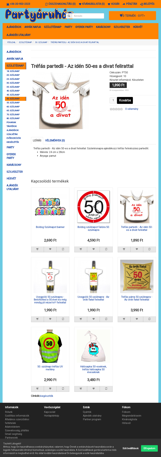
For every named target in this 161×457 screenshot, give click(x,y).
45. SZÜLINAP (13, 95)
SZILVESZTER (122, 27)
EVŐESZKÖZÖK (14, 138)
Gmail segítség (13, 433)
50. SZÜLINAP (13, 98)
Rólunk (9, 411)
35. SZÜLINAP (13, 87)
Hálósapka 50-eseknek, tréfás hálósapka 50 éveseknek (93, 369)
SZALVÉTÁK (12, 134)
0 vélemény (131, 108)
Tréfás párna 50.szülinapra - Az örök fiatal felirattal (136, 298)
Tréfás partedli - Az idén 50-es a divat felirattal (137, 228)
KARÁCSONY (103, 27)
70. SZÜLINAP (13, 114)
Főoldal (11, 42)
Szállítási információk (17, 415)
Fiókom (126, 411)
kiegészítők (46, 395)
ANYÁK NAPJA (32, 27)
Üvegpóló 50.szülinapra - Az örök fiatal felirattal (93, 298)
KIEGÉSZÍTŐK (13, 142)
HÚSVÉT (138, 27)
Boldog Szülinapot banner (50, 227)
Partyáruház (151, 452)
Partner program (92, 419)
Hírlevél (126, 423)
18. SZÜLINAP (13, 71)
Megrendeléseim (131, 415)
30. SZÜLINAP (13, 83)
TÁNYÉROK (12, 126)
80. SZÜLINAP (13, 118)
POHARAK (11, 122)
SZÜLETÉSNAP (52, 27)
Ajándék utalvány (92, 415)
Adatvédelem (12, 426)
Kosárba (125, 100)
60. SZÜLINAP (13, 106)
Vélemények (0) (55, 140)
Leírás (37, 140)
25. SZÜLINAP (13, 79)
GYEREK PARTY (84, 27)
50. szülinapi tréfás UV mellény (50, 368)
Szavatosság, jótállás (17, 430)
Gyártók (87, 411)
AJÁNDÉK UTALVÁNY (19, 35)
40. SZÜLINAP (13, 91)
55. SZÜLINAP (13, 102)
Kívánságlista (129, 419)
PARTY (68, 27)
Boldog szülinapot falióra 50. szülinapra (93, 228)
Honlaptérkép (51, 415)
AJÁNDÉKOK (14, 27)
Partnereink (11, 437)
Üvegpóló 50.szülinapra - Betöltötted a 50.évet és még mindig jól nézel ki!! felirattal (50, 300)
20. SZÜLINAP (13, 75)
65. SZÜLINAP (13, 110)
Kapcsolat (49, 411)
